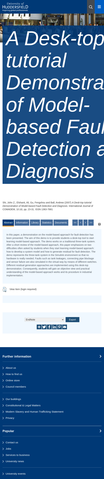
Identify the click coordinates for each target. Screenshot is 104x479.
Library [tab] (35, 222)
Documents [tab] (61, 222)
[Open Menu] (99, 7)
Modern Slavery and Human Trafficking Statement (34, 411)
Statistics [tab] (46, 222)
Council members (16, 386)
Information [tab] (22, 222)
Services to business (18, 455)
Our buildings (13, 399)
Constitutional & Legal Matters (23, 405)
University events (15, 473)
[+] (99, 224)
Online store (13, 380)
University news (15, 461)
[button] (91, 7)
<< (75, 222)
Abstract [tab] (8, 222)
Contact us (12, 442)
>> (91, 222)
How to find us (14, 374)
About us (11, 367)
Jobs (8, 448)
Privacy (10, 417)
